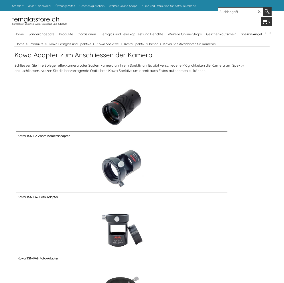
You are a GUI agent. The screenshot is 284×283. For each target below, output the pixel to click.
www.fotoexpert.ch (199, 257)
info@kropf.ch (179, 193)
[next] (270, 33)
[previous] (265, 33)
